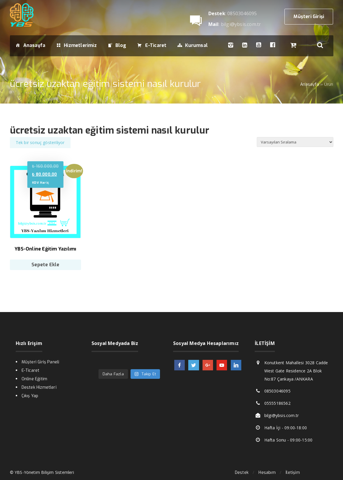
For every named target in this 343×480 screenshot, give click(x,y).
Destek (242, 472)
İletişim (293, 472)
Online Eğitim (35, 379)
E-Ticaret (31, 370)
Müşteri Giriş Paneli (40, 362)
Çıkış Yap (30, 396)
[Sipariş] (295, 142)
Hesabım (266, 472)
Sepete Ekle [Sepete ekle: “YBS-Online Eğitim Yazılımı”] (45, 265)
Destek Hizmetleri (39, 387)
